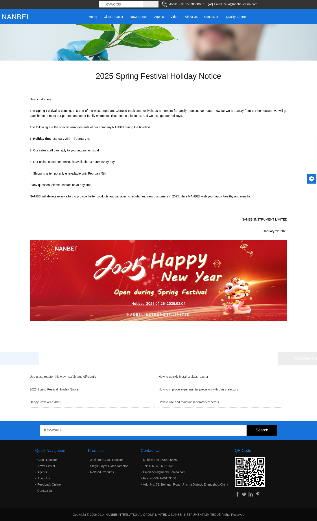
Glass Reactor (113, 16)
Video (174, 16)
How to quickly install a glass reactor (183, 376)
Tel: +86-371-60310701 (159, 466)
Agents (159, 16)
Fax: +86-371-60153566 (159, 478)
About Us (191, 16)
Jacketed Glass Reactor (106, 460)
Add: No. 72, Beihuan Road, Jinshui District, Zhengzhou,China (185, 484)
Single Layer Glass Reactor (109, 466)
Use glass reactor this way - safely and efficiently (63, 376)
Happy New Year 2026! (45, 402)
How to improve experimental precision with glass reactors (198, 389)
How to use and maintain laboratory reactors (188, 402)
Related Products (102, 472)
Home (93, 16)
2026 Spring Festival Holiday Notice (54, 389)
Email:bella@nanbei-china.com (164, 472)
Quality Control (236, 16)
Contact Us (211, 16)
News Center (139, 16)
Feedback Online (49, 484)
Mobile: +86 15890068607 (161, 460)
